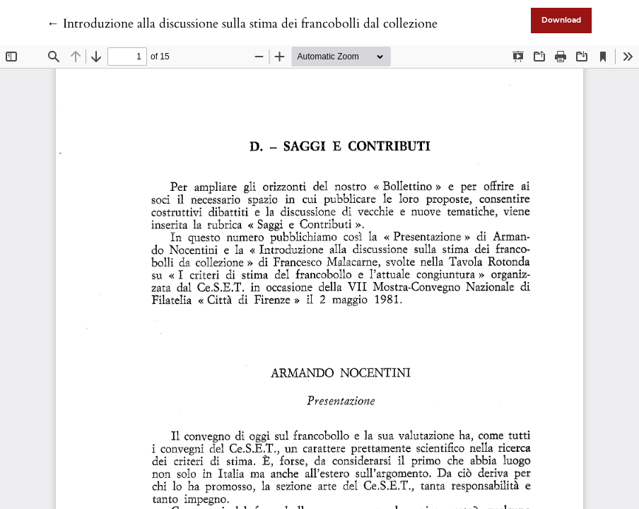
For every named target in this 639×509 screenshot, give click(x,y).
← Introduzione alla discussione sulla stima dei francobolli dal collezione (242, 24)
